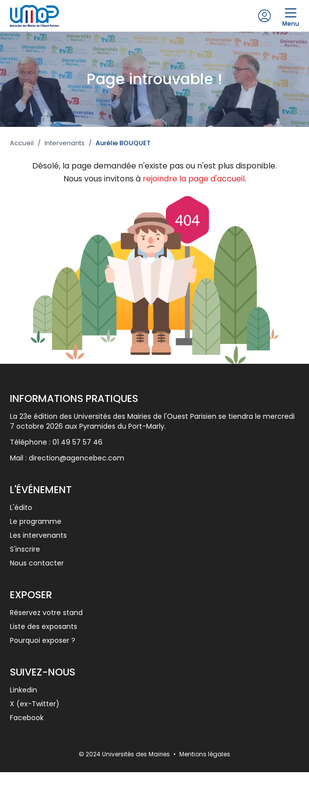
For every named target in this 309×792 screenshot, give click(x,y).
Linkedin (23, 690)
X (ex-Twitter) (34, 704)
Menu (290, 16)
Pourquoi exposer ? (42, 640)
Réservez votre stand (46, 613)
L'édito (21, 507)
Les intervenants (38, 535)
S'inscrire (25, 549)
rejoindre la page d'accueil (194, 178)
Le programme (35, 521)
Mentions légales (204, 754)
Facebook (27, 718)
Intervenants (65, 143)
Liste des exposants (43, 626)
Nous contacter (37, 563)
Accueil (22, 143)
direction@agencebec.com (76, 458)
